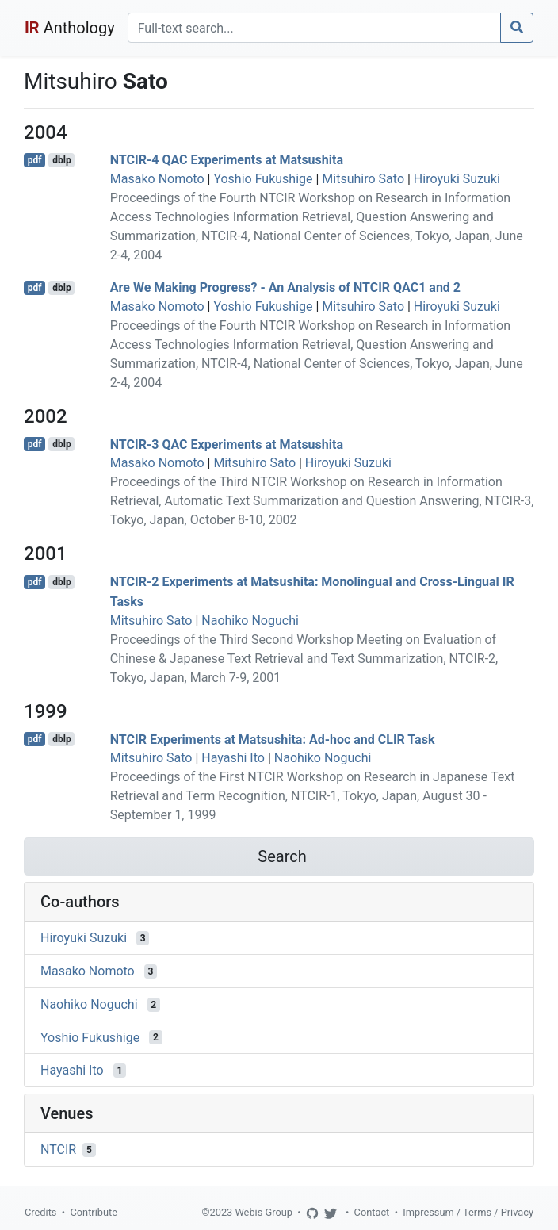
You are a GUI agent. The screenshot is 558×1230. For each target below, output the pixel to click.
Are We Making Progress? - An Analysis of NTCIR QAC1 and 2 (285, 287)
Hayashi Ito (233, 757)
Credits (40, 1212)
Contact (372, 1212)
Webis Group (263, 1212)
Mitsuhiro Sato (363, 178)
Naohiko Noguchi (250, 620)
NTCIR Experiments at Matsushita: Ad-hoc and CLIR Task (272, 738)
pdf (35, 160)
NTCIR (58, 1149)
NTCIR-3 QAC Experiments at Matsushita (226, 443)
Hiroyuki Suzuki (457, 178)
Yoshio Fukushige (262, 178)
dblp (61, 160)
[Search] (314, 28)
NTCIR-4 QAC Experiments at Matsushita (226, 159)
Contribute (93, 1212)
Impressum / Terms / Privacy (468, 1212)
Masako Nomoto (157, 178)
